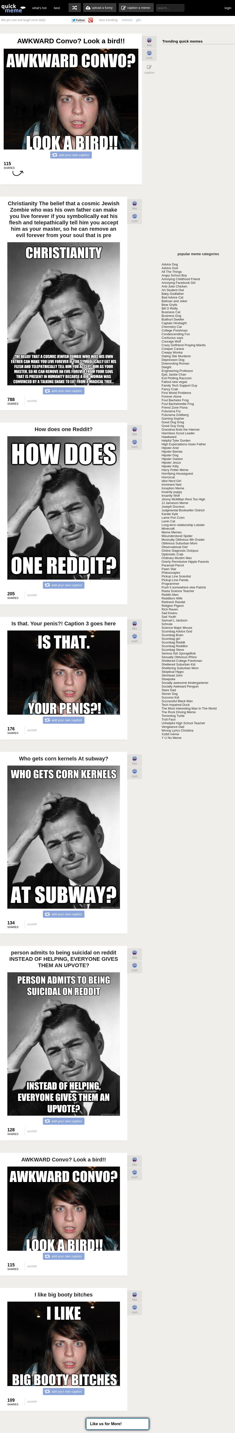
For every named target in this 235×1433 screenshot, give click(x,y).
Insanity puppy (172, 492)
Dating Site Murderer (176, 356)
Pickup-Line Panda (175, 580)
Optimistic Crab (172, 554)
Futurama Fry (171, 411)
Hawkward (169, 437)
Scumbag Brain (172, 635)
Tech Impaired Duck (176, 705)
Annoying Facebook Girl (179, 283)
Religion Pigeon (173, 606)
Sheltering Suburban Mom (180, 668)
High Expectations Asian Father (184, 444)
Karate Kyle (170, 514)
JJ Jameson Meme (175, 503)
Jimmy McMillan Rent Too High (183, 499)
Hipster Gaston (172, 459)
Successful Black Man (177, 701)
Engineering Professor (177, 371)
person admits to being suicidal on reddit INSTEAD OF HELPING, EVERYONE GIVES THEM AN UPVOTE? (63, 959)
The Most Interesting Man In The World (189, 708)
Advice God (170, 268)
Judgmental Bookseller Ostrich (183, 510)
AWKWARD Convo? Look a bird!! (63, 1160)
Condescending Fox (176, 334)
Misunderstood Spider (177, 536)
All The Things (172, 272)
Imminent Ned (171, 484)
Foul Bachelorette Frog (178, 404)
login (228, 8)
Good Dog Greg (173, 422)
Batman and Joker (175, 301)
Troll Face (169, 719)
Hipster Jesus (171, 462)
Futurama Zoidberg (175, 415)
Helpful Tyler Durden (176, 440)
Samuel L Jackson (175, 620)
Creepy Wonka (172, 352)
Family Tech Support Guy (179, 385)
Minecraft (168, 528)
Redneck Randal (173, 602)
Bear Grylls (169, 305)
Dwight (166, 367)
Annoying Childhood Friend (181, 279)
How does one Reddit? (64, 429)
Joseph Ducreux (173, 506)
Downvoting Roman (175, 363)
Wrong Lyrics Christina (177, 730)
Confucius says (172, 338)
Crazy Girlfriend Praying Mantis (184, 345)
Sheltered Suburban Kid (178, 664)
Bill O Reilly (170, 308)
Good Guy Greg (173, 426)
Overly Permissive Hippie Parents (185, 561)
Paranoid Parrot (173, 565)
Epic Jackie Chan (174, 374)
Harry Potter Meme (175, 470)
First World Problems (176, 393)
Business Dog (171, 316)
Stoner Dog (170, 694)
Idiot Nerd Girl (171, 481)
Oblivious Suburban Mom (179, 543)
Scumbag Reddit (173, 642)
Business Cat (171, 312)
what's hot (39, 8)
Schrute (167, 624)
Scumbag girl (171, 639)
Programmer (170, 583)
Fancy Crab (170, 389)
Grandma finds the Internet (181, 429)
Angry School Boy (174, 275)
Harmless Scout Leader (178, 433)
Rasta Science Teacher (178, 591)
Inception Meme (173, 488)
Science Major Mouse (177, 628)
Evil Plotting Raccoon (177, 378)
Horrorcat (168, 477)
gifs (138, 20)
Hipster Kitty (170, 466)
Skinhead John (172, 675)
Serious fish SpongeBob (179, 653)
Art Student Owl (173, 290)
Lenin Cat (168, 521)
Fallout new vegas (174, 382)
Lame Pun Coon (173, 517)
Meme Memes (172, 532)
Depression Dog (173, 360)
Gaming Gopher (173, 418)
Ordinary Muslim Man (177, 558)
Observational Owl (175, 547)
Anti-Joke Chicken (174, 286)
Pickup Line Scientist (176, 576)
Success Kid (170, 697)
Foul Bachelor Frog (175, 400)
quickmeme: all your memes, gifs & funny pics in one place (13, 8)
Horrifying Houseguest (177, 473)
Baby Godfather (173, 294)
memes (127, 20)
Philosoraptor (171, 572)
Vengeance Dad (173, 727)
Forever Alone (171, 396)
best (57, 8)
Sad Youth (169, 617)
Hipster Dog (170, 455)
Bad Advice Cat (172, 297)
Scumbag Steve (173, 650)
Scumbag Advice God (177, 631)
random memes (75, 7)
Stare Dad (169, 690)
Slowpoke (168, 679)
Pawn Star (169, 569)
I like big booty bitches (64, 1295)
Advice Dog (170, 264)
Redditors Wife (172, 598)
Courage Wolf (171, 341)
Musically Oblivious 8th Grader (183, 539)
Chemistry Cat (172, 327)
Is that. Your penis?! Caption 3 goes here (64, 623)
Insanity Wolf (171, 495)
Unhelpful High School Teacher (183, 723)
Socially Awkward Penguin (180, 686)
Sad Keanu (169, 613)
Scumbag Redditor (175, 646)
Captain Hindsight (174, 323)
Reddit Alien (170, 594)
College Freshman (175, 330)
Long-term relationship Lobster (183, 525)
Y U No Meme (171, 738)
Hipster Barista (172, 451)
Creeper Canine (173, 349)
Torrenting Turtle (173, 716)
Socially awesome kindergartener (185, 683)
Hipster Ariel (170, 448)
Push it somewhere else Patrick (184, 587)
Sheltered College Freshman (182, 661)
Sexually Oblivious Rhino (179, 657)
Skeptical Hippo (173, 672)
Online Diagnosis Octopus (180, 550)
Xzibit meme (170, 734)
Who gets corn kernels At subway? (63, 759)
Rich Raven (170, 609)
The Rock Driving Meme (179, 712)
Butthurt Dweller (173, 319)
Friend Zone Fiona (175, 407)
